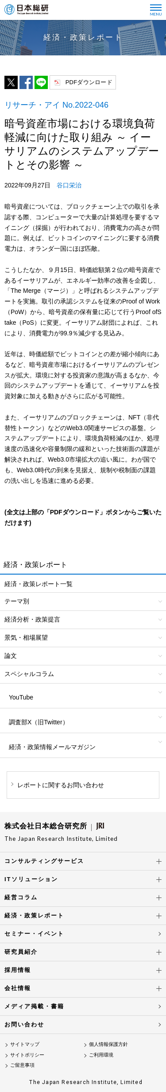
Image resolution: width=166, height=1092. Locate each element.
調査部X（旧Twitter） (39, 722)
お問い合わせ (24, 1024)
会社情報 (17, 988)
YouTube (21, 697)
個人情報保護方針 (108, 1044)
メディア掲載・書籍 (34, 1006)
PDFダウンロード (89, 82)
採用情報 (17, 970)
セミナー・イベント (34, 933)
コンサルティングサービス (44, 861)
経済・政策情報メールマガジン (52, 746)
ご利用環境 (101, 1054)
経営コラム (21, 897)
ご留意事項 (22, 1065)
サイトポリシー (27, 1054)
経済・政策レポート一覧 (38, 583)
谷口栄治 (69, 185)
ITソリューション (31, 879)
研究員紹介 (21, 951)
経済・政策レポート (34, 915)
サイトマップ (24, 1044)
